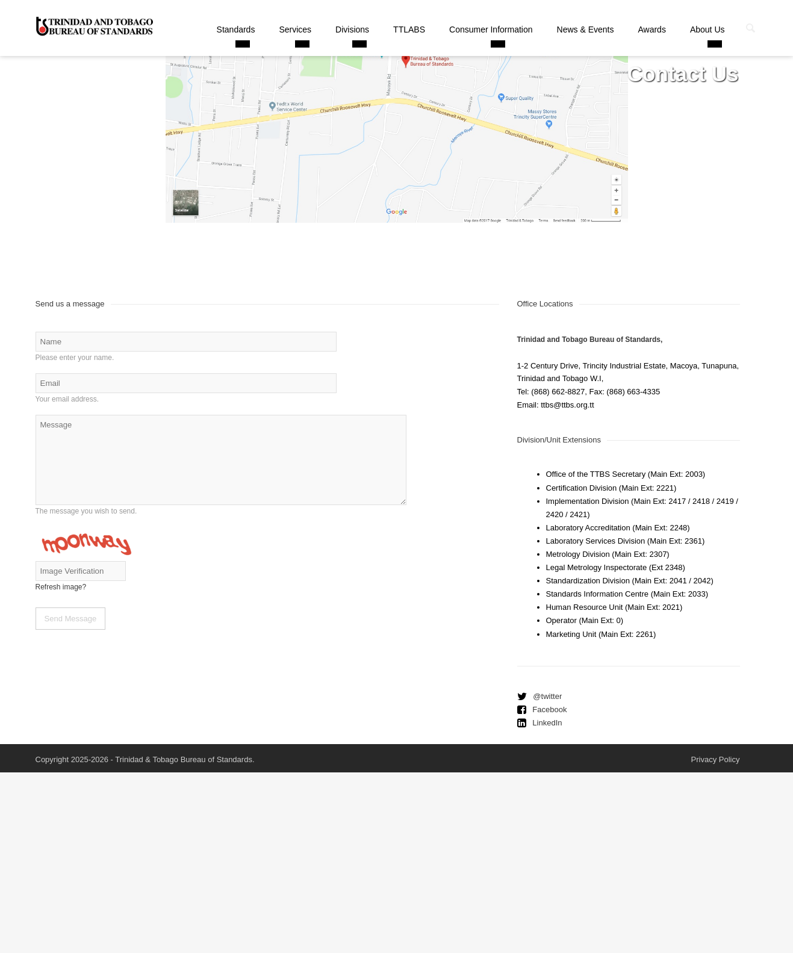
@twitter (547, 696)
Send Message (71, 618)
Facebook (549, 709)
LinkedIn (547, 722)
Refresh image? (61, 587)
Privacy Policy (715, 759)
